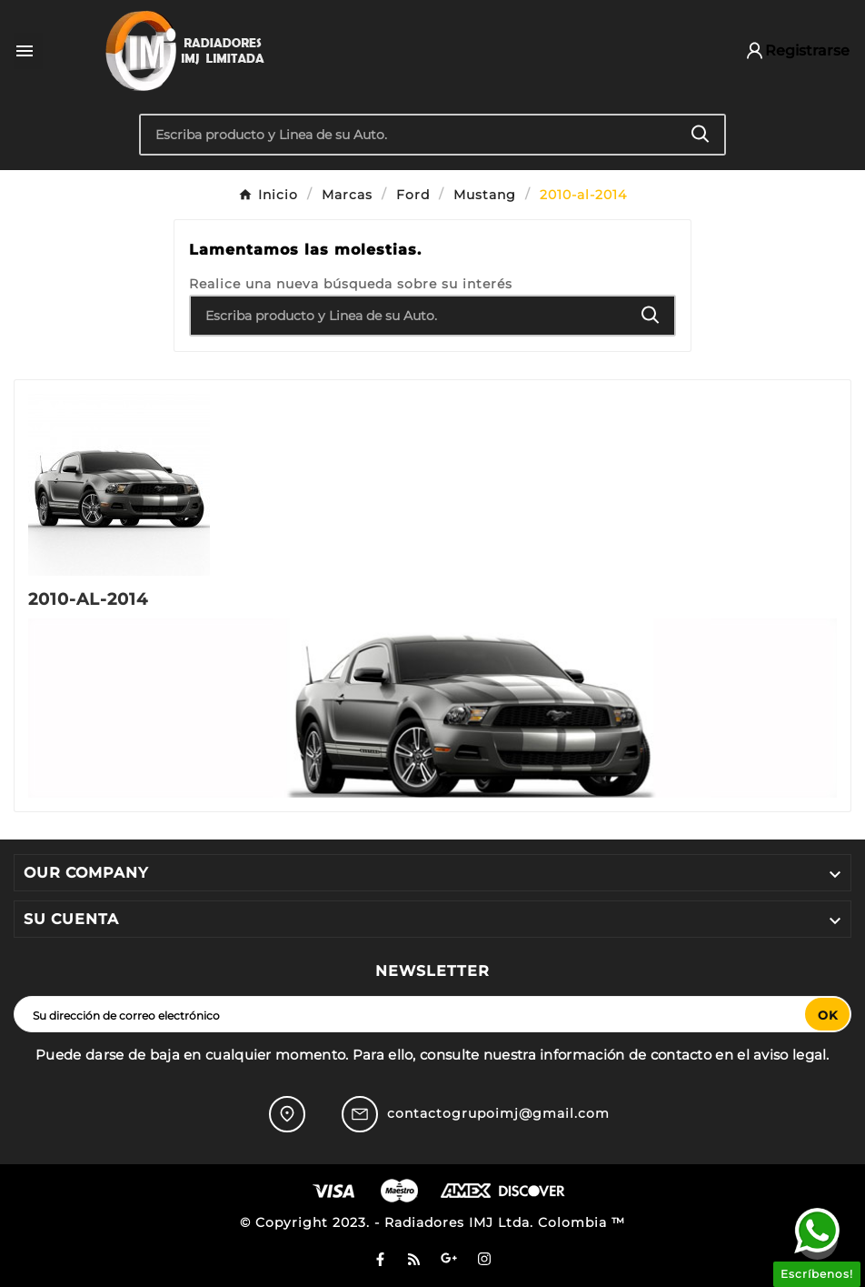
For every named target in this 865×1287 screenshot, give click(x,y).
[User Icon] (788, 50)
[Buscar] (408, 135)
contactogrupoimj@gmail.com (498, 1113)
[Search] (700, 134)
